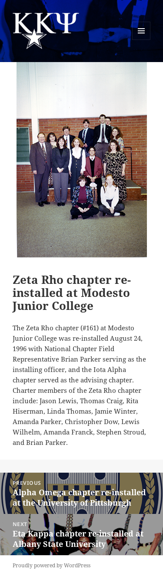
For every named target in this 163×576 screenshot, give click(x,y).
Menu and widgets (141, 39)
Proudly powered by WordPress (51, 565)
